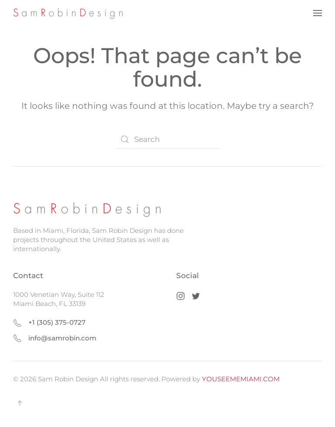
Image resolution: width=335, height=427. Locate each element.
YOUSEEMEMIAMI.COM (241, 379)
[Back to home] (71, 13)
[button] (317, 13)
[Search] (167, 139)
